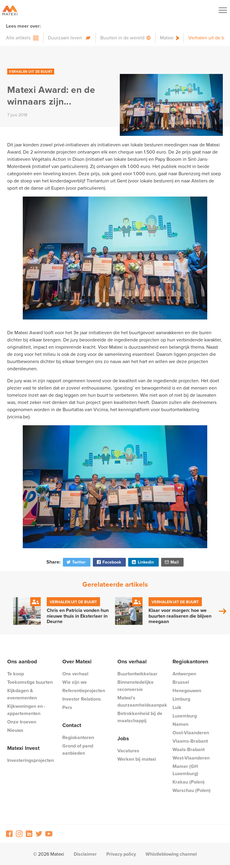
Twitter (76, 562)
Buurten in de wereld (122, 37)
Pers (67, 707)
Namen (180, 724)
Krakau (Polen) (188, 781)
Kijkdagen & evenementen (22, 694)
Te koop (15, 673)
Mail (171, 562)
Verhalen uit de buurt (30, 71)
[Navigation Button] (223, 10)
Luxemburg (184, 715)
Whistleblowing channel (171, 854)
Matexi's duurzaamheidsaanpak (142, 701)
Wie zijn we (74, 682)
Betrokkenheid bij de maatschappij (139, 717)
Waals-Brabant (188, 749)
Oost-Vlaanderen (190, 732)
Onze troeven (21, 721)
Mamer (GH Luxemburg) (185, 770)
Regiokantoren (78, 737)
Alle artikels (18, 37)
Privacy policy (121, 854)
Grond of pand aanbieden (77, 749)
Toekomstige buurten (30, 682)
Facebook (108, 562)
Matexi (167, 37)
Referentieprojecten (83, 690)
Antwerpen (184, 673)
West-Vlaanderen (191, 757)
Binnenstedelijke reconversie (135, 686)
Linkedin (142, 562)
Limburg (181, 698)
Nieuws (15, 730)
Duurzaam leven (65, 37)
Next (223, 611)
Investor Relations (81, 698)
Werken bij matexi (136, 759)
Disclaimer (85, 854)
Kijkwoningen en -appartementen (26, 710)
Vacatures (128, 750)
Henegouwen (186, 690)
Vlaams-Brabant (190, 741)
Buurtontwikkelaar (137, 673)
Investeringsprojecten (30, 760)
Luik (176, 707)
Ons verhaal (75, 673)
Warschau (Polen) (191, 790)
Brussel (180, 682)
